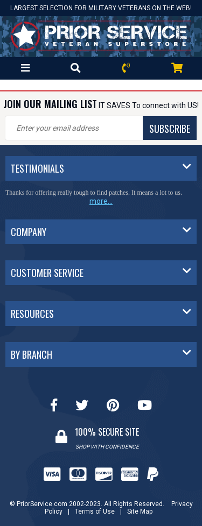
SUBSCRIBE (169, 129)
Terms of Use (95, 511)
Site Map (139, 511)
